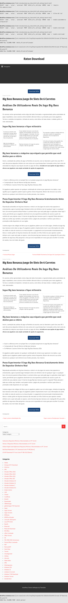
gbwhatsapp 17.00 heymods (12, 506)
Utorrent (6, 558)
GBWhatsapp (7, 503)
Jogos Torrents (8, 512)
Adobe (6, 462)
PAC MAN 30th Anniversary (11, 540)
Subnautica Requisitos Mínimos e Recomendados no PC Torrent (19, 441)
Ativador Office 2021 (9, 476)
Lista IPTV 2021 (8, 522)
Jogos (5, 508)
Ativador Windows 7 (9, 485)
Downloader (7, 501)
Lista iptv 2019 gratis (10, 519)
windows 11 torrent (9, 572)
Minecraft (6, 526)
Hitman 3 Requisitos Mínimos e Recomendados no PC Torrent (19, 443)
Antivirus (6, 467)
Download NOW (34, 91)
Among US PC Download (11, 465)
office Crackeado (8, 533)
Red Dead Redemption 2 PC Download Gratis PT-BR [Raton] (19, 449)
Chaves (6, 494)
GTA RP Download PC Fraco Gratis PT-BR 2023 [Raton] (17, 452)
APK (5, 469)
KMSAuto (6, 515)
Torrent (6, 551)
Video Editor (7, 560)
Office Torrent (8, 535)
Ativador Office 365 (9, 478)
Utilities (6, 556)
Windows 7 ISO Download (11, 574)
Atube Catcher (8, 490)
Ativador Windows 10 (10, 481)
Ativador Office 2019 (9, 474)
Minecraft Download (9, 528)
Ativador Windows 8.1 (10, 487)
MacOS (6, 524)
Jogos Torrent (8, 510)
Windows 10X (8, 567)
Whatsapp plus (8, 565)
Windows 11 (7, 569)
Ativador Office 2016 (10, 472)
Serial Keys (7, 549)
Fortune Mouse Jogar (9, 254)
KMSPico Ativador (9, 517)
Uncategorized (8, 553)
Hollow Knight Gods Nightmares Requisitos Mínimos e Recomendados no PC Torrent (25, 446)
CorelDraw (7, 497)
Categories (5, 432)
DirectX (6, 499)
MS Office (6, 531)
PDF (5, 544)
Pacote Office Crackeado (10, 542)
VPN (5, 563)
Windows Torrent (8, 576)
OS (5, 538)
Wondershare (7, 579)
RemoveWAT (7, 547)
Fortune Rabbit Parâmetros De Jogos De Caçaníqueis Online (48, 254)
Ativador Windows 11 (10, 483)
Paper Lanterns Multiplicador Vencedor (54, 418)
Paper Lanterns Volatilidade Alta (12, 418)
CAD (5, 492)
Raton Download (34, 59)
